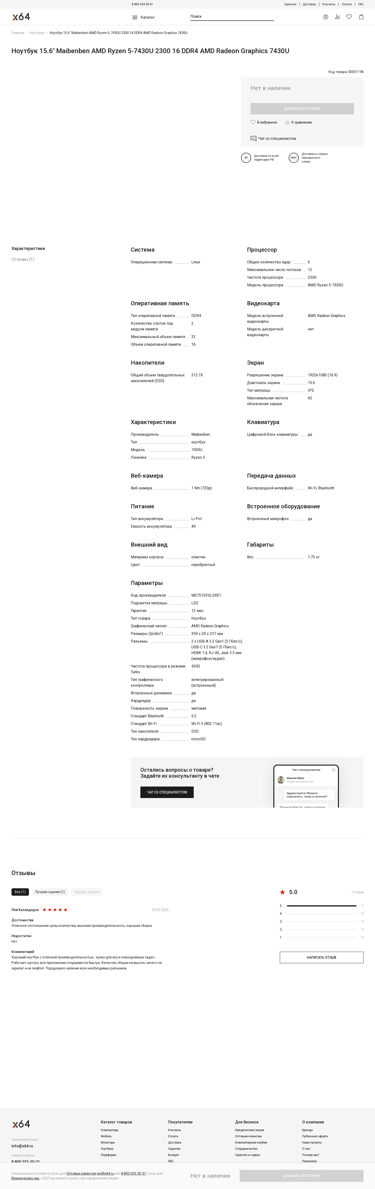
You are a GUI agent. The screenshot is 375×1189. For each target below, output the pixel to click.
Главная (17, 33)
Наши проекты (312, 1142)
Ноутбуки (37, 33)
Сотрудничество (246, 1148)
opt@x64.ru (105, 1173)
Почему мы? (310, 1155)
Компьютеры (109, 1130)
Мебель (106, 1136)
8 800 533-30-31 (142, 4)
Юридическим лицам (249, 1130)
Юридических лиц (25, 1178)
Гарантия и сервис (247, 1155)
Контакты (328, 4)
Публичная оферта (315, 1136)
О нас (306, 1148)
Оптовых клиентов (81, 1173)
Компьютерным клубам (251, 1142)
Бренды (307, 1130)
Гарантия (290, 4)
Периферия (108, 1155)
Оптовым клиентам (248, 1136)
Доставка (309, 4)
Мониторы (108, 1142)
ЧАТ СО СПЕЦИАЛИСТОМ (167, 792)
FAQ (361, 4)
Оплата (347, 4)
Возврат (173, 1155)
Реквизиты (309, 1161)
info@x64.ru (22, 1146)
